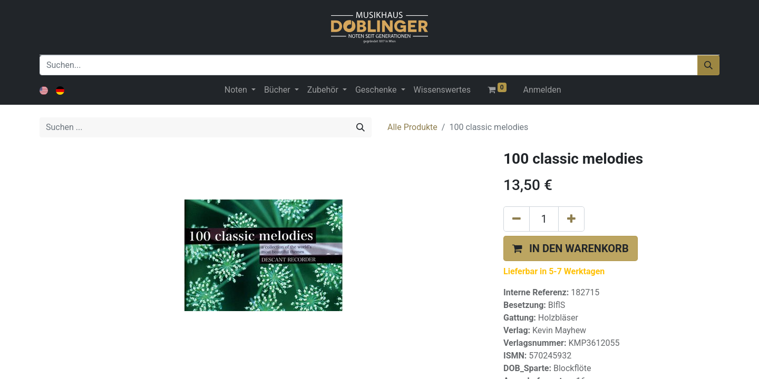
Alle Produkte (412, 127)
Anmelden (542, 90)
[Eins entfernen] (516, 219)
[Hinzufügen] (571, 219)
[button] (570, 248)
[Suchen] (708, 65)
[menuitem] (442, 90)
